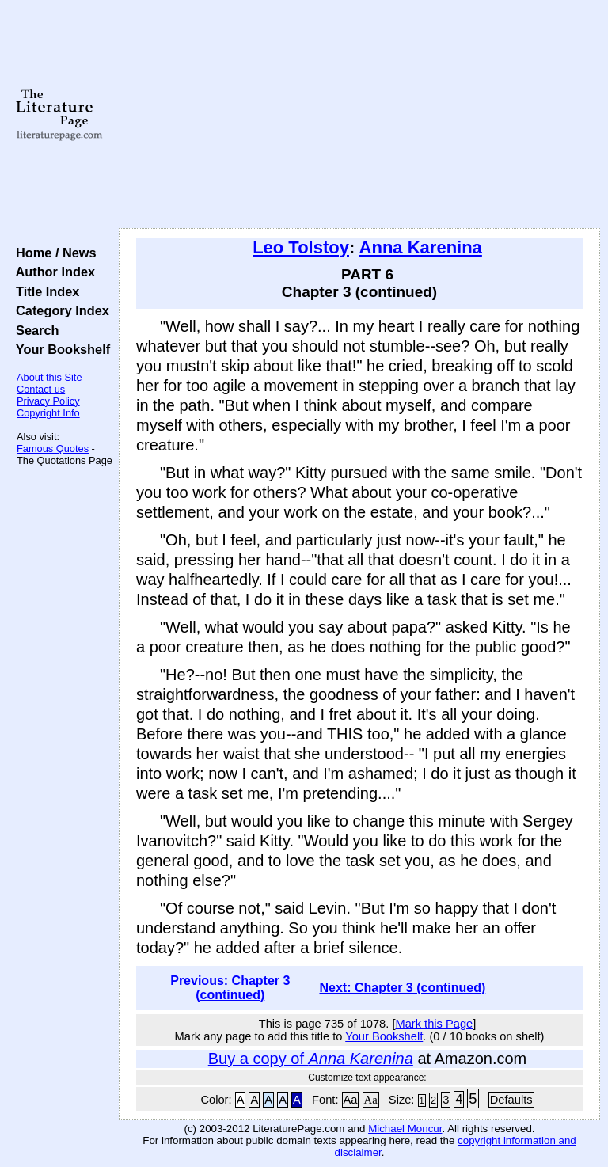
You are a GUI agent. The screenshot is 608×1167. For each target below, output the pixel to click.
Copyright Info (48, 413)
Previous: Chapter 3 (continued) (230, 988)
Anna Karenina (420, 247)
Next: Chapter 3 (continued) (402, 987)
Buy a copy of (310, 1058)
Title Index (44, 291)
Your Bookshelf (59, 349)
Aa (351, 1099)
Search (34, 330)
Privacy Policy (48, 401)
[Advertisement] (359, 115)
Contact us (41, 389)
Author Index (52, 271)
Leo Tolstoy (301, 247)
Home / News (53, 252)
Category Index (59, 310)
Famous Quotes (53, 448)
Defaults (511, 1099)
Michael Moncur (405, 1129)
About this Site (49, 377)
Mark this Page (434, 1023)
